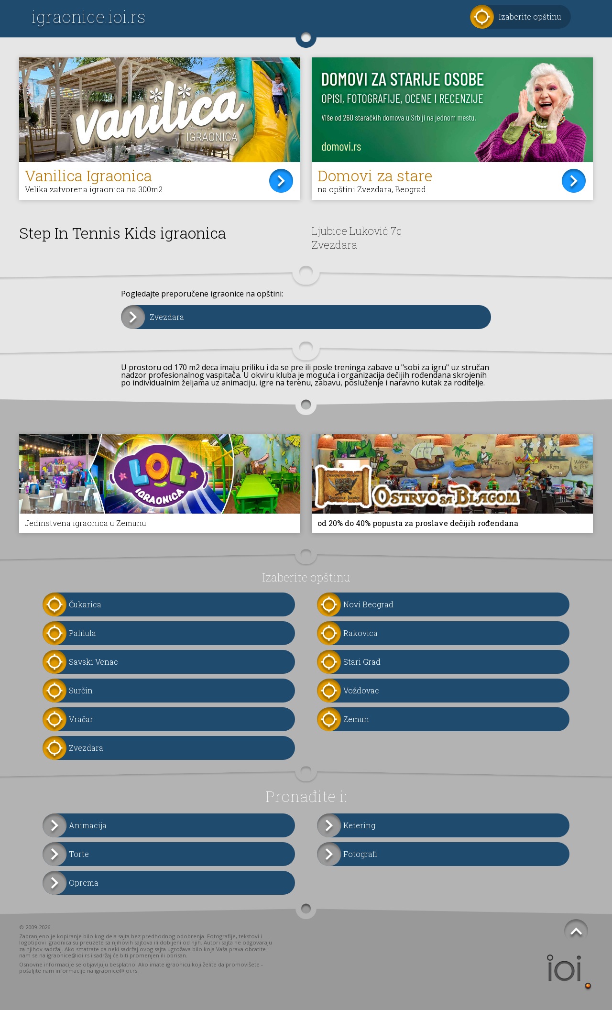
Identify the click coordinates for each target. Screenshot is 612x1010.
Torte (79, 854)
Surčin (81, 690)
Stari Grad (362, 662)
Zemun (356, 719)
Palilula (82, 633)
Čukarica (85, 604)
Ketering (359, 825)
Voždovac (361, 690)
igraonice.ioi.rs (88, 16)
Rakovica (360, 633)
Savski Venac (93, 662)
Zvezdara (167, 317)
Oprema (83, 883)
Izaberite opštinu (530, 16)
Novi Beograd (368, 604)
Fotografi (360, 854)
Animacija (88, 825)
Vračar (81, 719)
